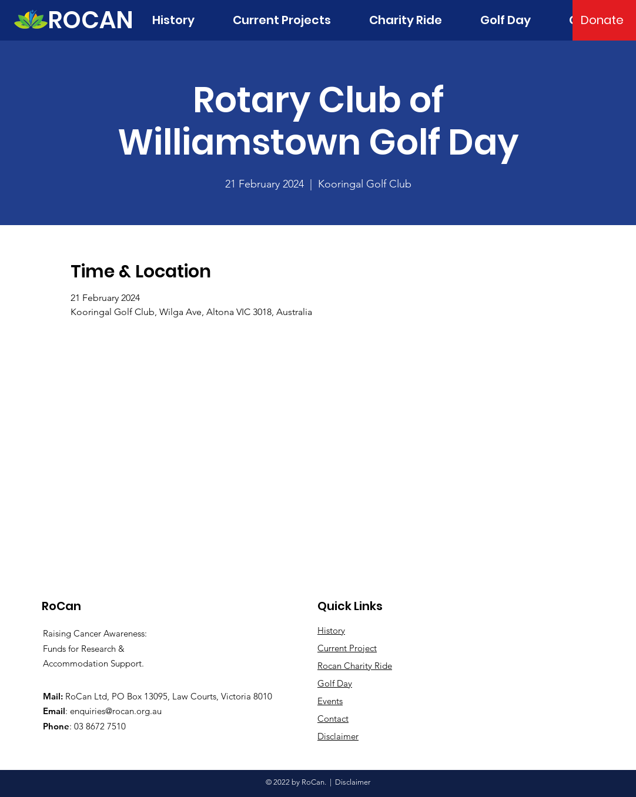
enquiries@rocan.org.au (116, 710)
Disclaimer (352, 782)
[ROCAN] (90, 20)
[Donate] (602, 20)
